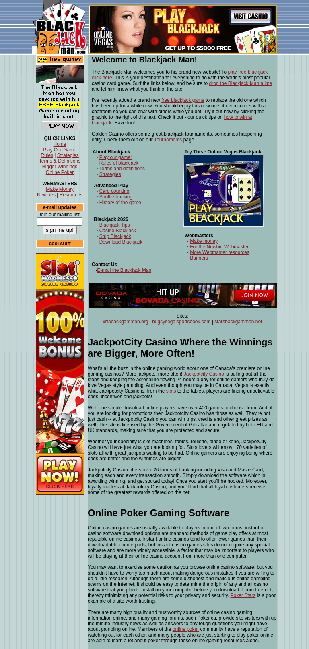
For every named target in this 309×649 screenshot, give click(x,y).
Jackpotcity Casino (204, 374)
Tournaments (168, 140)
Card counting (114, 191)
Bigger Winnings (59, 166)
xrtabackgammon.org (125, 321)
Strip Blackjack (115, 236)
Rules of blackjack (118, 163)
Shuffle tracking (116, 197)
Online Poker (60, 172)
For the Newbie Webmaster (219, 247)
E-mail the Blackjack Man (124, 270)
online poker (186, 629)
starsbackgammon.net (238, 321)
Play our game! (115, 157)
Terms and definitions (121, 169)
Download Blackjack (120, 242)
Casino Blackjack (117, 231)
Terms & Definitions (59, 161)
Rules (47, 155)
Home (59, 144)
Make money (204, 241)
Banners (199, 258)
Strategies (68, 155)
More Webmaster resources (219, 252)
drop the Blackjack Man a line (240, 83)
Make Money (60, 189)
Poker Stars (243, 595)
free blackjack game (182, 100)
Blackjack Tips (114, 225)
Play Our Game (59, 150)
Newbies (46, 195)
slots (171, 391)
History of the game (120, 202)
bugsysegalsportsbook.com (181, 321)
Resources (71, 195)
